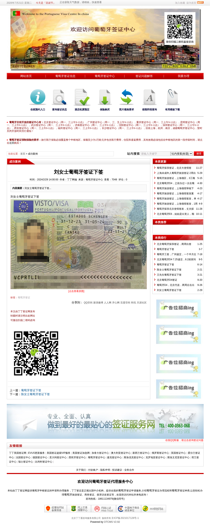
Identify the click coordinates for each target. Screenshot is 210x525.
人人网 (107, 302)
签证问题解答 (144, 76)
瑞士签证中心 (25, 461)
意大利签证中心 (58, 457)
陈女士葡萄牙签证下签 (35, 394)
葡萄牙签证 (24, 297)
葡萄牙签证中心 (105, 76)
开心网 (116, 302)
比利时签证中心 (43, 461)
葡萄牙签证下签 (31, 390)
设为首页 (191, 2)
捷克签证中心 (114, 457)
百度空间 (125, 302)
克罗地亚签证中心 (155, 457)
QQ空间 (88, 302)
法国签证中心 (23, 457)
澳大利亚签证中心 (121, 452)
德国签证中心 (40, 457)
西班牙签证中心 (77, 457)
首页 (22, 153)
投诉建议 (117, 469)
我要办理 (183, 76)
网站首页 (26, 76)
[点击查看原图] (76, 291)
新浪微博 (98, 302)
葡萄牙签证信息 (65, 76)
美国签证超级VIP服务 (58, 452)
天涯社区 (142, 302)
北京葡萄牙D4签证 (167, 279)
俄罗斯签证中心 (160, 452)
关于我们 (81, 469)
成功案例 (33, 153)
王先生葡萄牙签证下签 (169, 274)
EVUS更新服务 (36, 452)
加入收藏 (180, 2)
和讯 (133, 302)
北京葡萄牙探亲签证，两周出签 (174, 244)
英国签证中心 (178, 452)
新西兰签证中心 (141, 452)
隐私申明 (105, 469)
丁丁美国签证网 (17, 452)
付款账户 (93, 469)
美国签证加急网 (81, 452)
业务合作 (129, 469)
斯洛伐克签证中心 (134, 457)
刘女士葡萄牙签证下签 (169, 290)
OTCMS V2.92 (112, 521)
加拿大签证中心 (100, 452)
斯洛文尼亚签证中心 (178, 457)
